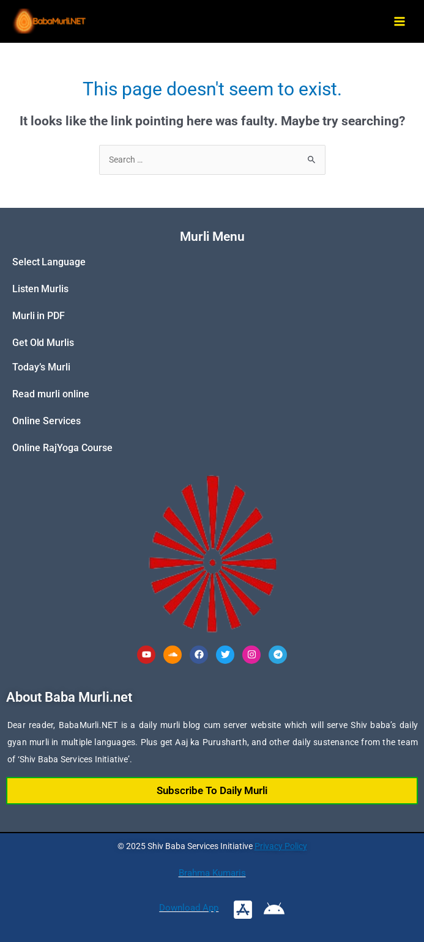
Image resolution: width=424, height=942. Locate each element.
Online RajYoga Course (62, 448)
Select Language (49, 262)
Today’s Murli (41, 367)
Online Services (46, 421)
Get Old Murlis (43, 342)
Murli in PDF (38, 316)
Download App (188, 907)
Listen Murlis (40, 289)
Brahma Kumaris (212, 872)
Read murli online (50, 394)
